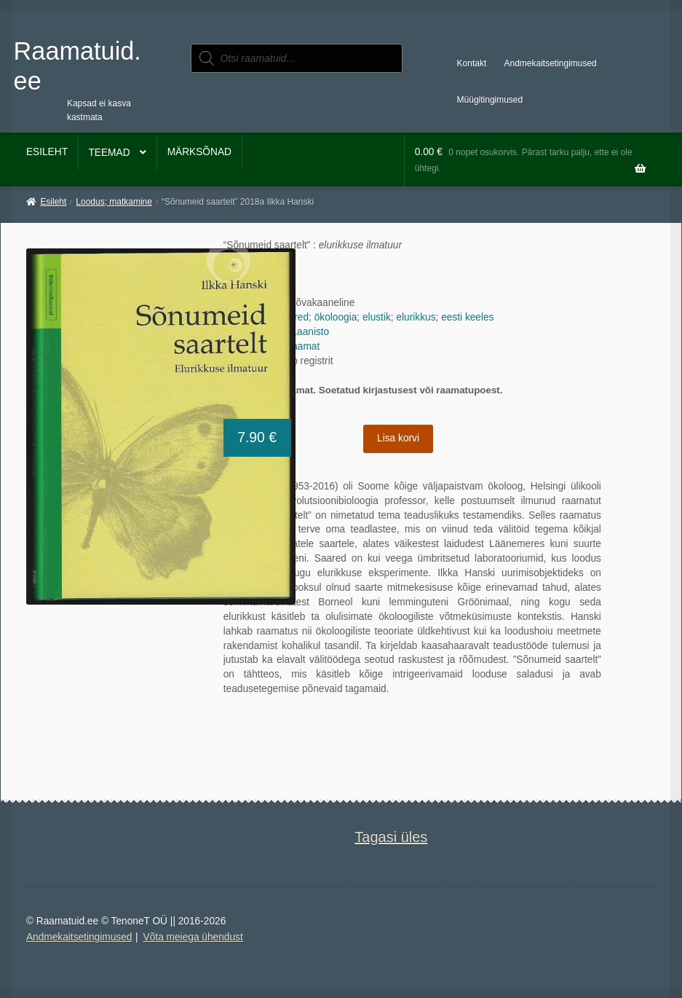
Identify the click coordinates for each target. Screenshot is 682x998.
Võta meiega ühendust (193, 937)
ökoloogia (335, 317)
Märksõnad (199, 151)
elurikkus (415, 317)
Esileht (47, 151)
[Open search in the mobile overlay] (297, 58)
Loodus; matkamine (114, 202)
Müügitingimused (490, 100)
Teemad (109, 152)
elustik (376, 317)
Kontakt (472, 63)
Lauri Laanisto (297, 331)
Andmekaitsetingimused (550, 63)
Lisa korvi (398, 438)
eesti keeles (467, 317)
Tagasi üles (390, 837)
